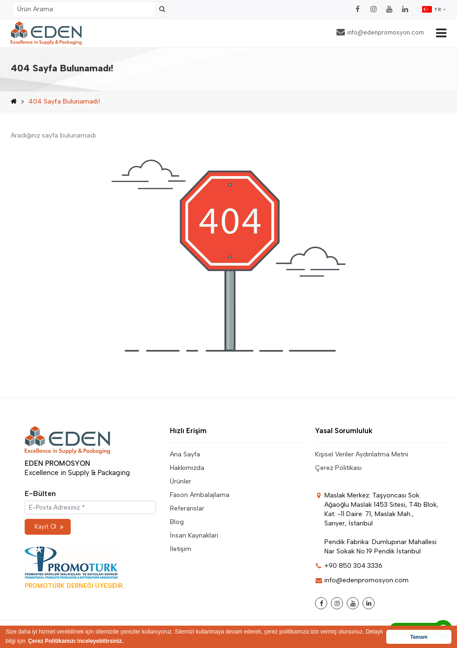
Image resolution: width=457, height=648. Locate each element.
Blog (177, 522)
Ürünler (180, 481)
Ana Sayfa (185, 454)
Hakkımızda (187, 468)
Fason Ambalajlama (199, 495)
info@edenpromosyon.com (380, 32)
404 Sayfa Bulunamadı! (64, 101)
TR (434, 9)
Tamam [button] (418, 637)
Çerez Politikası (338, 468)
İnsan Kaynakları (194, 535)
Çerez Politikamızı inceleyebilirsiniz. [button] (75, 641)
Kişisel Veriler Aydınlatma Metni (361, 454)
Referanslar (187, 508)
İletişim (180, 549)
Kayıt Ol (48, 526)
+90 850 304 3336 (349, 566)
